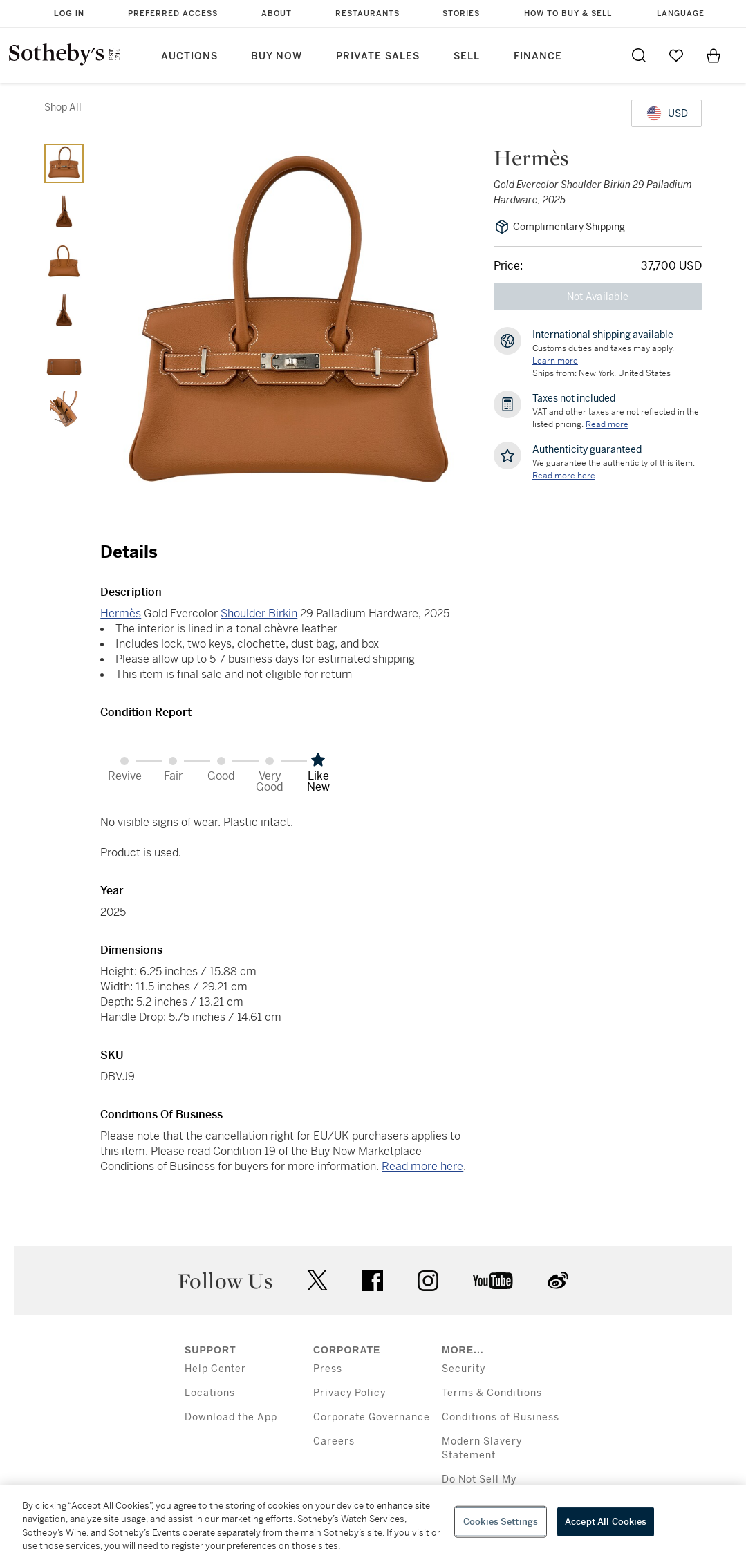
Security (463, 1369)
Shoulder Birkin (259, 613)
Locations (210, 1393)
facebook (372, 1280)
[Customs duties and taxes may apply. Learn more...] (555, 361)
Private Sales (378, 56)
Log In (69, 13)
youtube (493, 1280)
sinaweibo (558, 1280)
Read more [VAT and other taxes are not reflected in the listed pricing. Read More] (607, 424)
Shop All (63, 107)
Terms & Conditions (492, 1393)
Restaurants (367, 13)
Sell (467, 56)
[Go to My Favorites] (676, 55)
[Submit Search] (639, 55)
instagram (428, 1280)
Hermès (120, 613)
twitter (317, 1280)
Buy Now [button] (276, 56)
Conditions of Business (500, 1417)
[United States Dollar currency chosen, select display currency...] (666, 113)
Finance (538, 56)
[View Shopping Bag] (713, 55)
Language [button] (681, 13)
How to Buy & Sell (568, 13)
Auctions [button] (189, 56)
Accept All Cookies (605, 1522)
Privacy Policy (349, 1393)
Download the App (231, 1417)
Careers (334, 1441)
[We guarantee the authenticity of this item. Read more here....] (563, 475)
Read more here (422, 1166)
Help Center (215, 1369)
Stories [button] (461, 13)
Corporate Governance (371, 1417)
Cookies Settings (500, 1522)
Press (327, 1369)
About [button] (276, 13)
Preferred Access (173, 13)
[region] (373, 1522)
